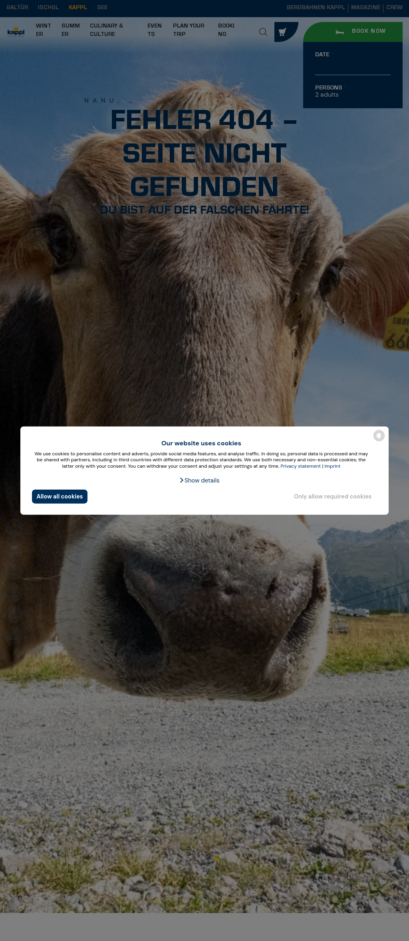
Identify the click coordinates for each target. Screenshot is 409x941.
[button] (199, 480)
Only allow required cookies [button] (333, 496)
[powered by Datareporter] (379, 441)
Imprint (333, 466)
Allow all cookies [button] (60, 496)
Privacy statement (300, 466)
